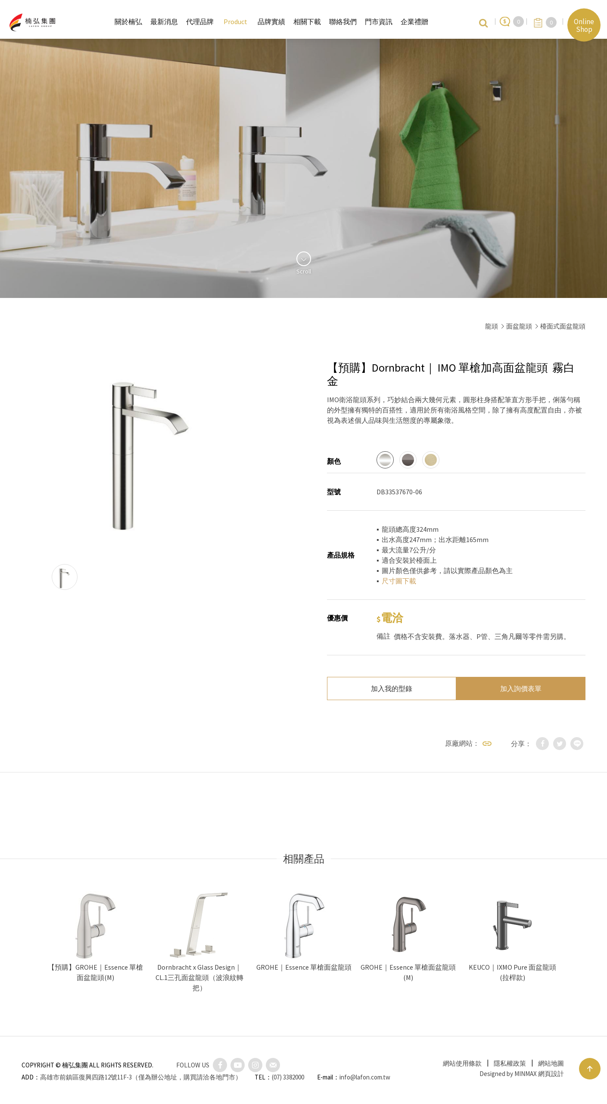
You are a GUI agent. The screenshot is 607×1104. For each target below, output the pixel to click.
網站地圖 (551, 1063)
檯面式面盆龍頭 (562, 326)
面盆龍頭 (519, 326)
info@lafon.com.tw (364, 1077)
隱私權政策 (510, 1063)
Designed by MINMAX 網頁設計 (521, 1074)
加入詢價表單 (521, 688)
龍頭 (491, 326)
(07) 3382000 (288, 1077)
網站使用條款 (462, 1063)
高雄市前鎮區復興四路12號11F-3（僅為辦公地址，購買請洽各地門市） (141, 1077)
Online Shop (584, 25)
